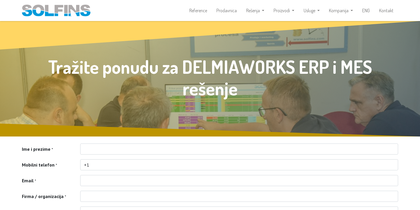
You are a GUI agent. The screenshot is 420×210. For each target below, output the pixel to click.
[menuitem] (198, 10)
